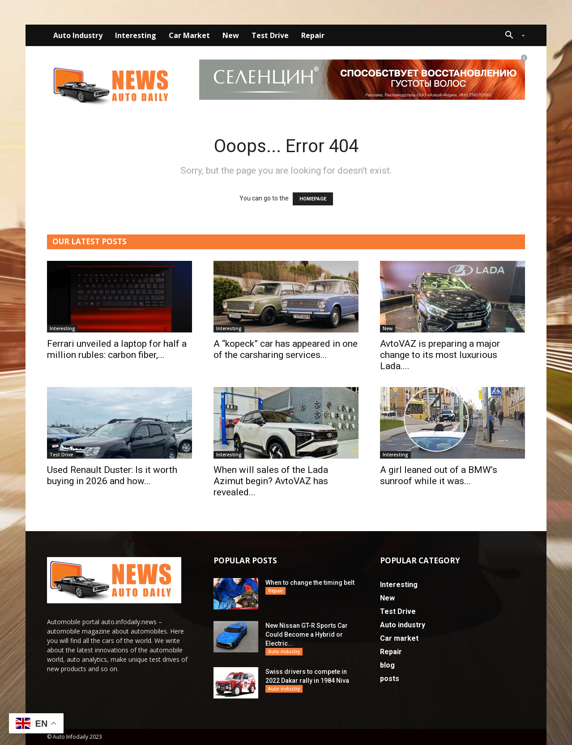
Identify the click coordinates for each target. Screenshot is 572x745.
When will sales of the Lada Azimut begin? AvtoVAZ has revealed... (270, 481)
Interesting (135, 35)
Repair (312, 35)
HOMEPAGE (312, 199)
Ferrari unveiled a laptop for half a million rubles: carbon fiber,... (117, 349)
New (230, 35)
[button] (511, 36)
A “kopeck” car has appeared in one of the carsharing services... (285, 349)
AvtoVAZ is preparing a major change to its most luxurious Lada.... (440, 354)
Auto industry (77, 35)
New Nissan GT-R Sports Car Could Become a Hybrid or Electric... (306, 634)
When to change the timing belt (309, 582)
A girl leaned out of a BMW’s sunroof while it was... (438, 475)
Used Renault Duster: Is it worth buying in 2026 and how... (112, 475)
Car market (189, 35)
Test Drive (270, 35)
